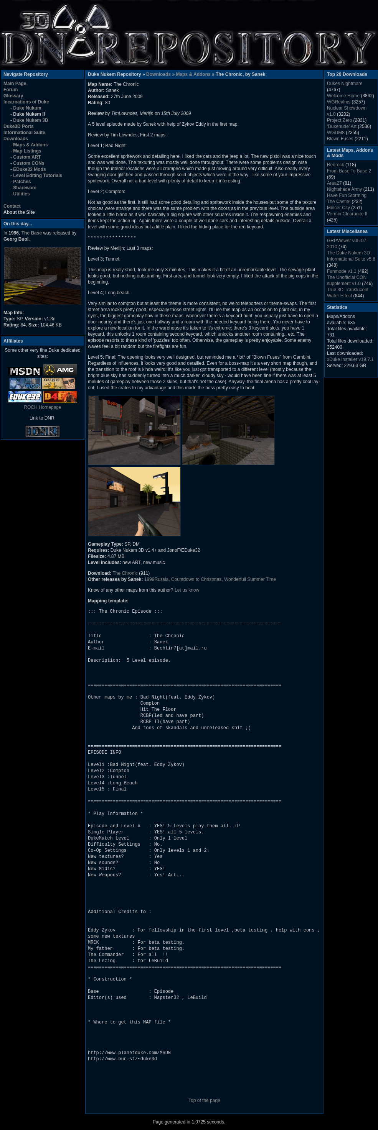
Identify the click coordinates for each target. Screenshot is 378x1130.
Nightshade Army (344, 189)
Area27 (334, 183)
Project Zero (339, 120)
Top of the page (204, 1100)
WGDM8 (336, 132)
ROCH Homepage (42, 407)
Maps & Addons (193, 74)
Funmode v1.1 (342, 271)
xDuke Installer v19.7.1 (350, 359)
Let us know (187, 590)
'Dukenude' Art (342, 126)
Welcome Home (343, 95)
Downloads (158, 74)
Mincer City (338, 207)
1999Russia (156, 579)
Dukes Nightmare (345, 83)
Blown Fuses (340, 138)
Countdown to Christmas (196, 579)
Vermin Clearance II (347, 213)
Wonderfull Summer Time (250, 579)
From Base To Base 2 (349, 171)
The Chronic (124, 573)
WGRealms (338, 102)
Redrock (335, 164)
